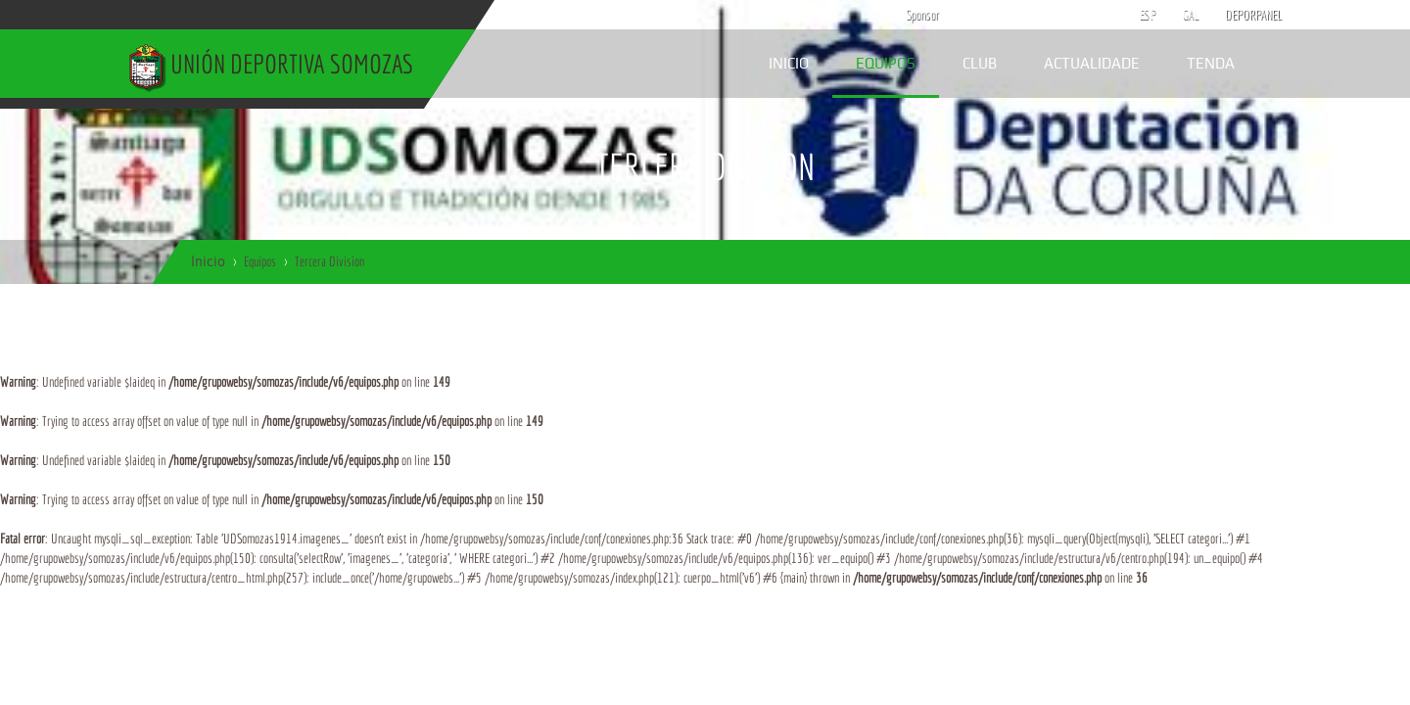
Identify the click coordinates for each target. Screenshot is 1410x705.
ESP (1148, 15)
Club (980, 63)
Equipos (886, 63)
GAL (1191, 15)
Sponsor (917, 15)
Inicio (789, 63)
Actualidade (1092, 63)
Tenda (1211, 63)
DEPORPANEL (1236, 15)
